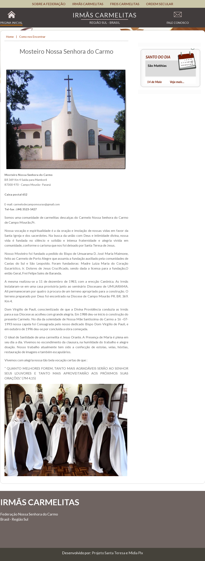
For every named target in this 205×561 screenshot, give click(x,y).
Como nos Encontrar (32, 36)
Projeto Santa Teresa (109, 553)
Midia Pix (135, 553)
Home (10, 36)
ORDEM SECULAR (159, 4)
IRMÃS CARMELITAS (87, 4)
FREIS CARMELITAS (124, 4)
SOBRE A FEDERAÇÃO (48, 4)
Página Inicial (11, 22)
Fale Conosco (178, 22)
